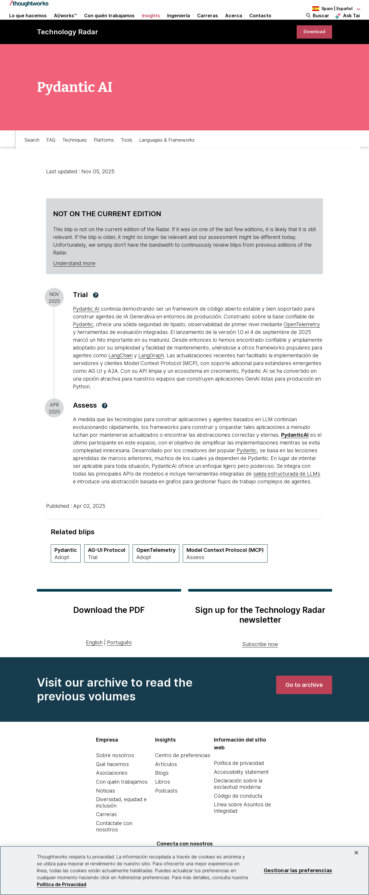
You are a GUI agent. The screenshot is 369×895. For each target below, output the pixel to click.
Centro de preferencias (182, 772)
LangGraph (151, 372)
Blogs (162, 790)
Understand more (74, 280)
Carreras (106, 831)
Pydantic (83, 341)
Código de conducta (238, 813)
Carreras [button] (207, 23)
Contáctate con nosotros (114, 843)
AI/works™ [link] (65, 23)
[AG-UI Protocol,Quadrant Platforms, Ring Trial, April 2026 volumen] (106, 570)
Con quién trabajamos (122, 798)
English (94, 659)
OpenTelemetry (302, 341)
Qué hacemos (112, 781)
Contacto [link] (260, 23)
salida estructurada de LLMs (286, 490)
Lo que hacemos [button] (28, 23)
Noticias (105, 807)
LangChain (120, 372)
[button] (96, 312)
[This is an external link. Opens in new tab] (295, 452)
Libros (162, 798)
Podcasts (166, 807)
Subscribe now (260, 661)
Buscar (321, 23)
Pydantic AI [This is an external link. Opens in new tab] (86, 326)
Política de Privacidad (61, 884)
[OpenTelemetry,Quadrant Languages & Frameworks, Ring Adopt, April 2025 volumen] (156, 570)
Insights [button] (151, 23)
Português (119, 659)
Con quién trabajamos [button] (109, 23)
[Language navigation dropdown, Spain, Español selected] (328, 9)
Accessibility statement (241, 789)
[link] (312, 46)
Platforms (104, 154)
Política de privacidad (239, 780)
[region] (184, 870)
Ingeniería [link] (178, 23)
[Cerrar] (356, 852)
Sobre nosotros (115, 772)
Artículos (166, 781)
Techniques (74, 154)
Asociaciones (111, 790)
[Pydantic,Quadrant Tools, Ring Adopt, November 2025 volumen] (65, 570)
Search (32, 154)
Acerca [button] (233, 23)
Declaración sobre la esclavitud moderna (238, 801)
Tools (126, 154)
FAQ (50, 154)
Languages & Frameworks (167, 154)
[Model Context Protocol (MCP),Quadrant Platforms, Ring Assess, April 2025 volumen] (225, 570)
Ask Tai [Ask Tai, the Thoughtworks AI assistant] (351, 23)
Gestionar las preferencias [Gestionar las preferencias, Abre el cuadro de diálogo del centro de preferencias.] (298, 870)
